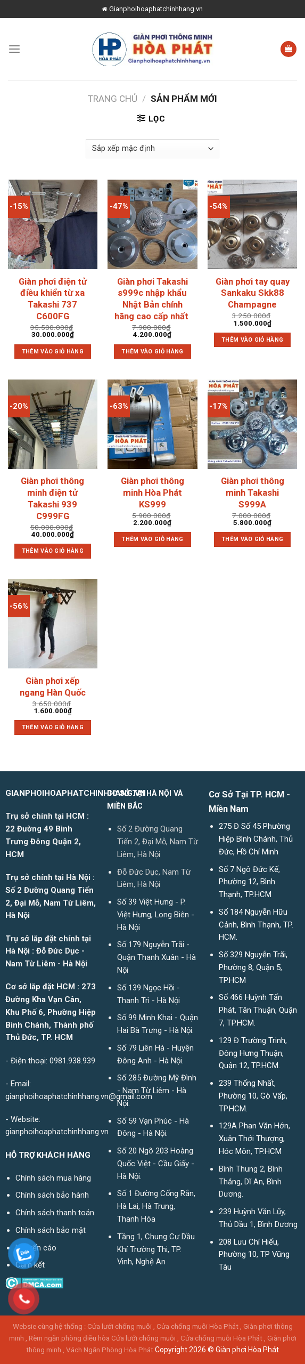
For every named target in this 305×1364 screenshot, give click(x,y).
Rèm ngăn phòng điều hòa (69, 1338)
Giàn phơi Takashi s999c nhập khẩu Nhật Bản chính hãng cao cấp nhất (152, 298)
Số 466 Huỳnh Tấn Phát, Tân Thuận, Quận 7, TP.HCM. (258, 1010)
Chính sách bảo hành (52, 1195)
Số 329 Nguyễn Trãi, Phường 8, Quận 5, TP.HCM (253, 967)
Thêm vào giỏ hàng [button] (53, 351)
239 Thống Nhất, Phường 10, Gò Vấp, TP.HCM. (253, 1095)
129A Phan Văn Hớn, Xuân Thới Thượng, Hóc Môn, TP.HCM (254, 1138)
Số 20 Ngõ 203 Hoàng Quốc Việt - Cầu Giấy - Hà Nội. (155, 1163)
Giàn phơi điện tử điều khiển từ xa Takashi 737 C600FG (53, 298)
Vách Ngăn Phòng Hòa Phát (109, 1350)
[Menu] (14, 48)
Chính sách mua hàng (53, 1178)
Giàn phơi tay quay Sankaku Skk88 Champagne (253, 293)
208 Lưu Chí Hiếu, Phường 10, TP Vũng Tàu (254, 1254)
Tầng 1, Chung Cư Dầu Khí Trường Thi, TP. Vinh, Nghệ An (156, 1249)
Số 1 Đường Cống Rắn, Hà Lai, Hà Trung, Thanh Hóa (156, 1206)
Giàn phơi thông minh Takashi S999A (252, 492)
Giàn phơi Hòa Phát (247, 1349)
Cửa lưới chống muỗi (119, 1326)
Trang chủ (112, 98)
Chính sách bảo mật (50, 1230)
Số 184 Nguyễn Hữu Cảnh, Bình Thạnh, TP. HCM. (256, 924)
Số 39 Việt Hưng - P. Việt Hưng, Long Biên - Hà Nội (155, 914)
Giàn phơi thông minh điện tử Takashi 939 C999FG (52, 498)
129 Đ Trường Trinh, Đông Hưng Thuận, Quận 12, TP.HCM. (253, 1053)
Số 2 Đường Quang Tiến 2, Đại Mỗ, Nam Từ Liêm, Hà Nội (157, 841)
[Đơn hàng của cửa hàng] (152, 148)
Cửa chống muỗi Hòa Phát (197, 1326)
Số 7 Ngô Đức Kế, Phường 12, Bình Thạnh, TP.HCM (249, 882)
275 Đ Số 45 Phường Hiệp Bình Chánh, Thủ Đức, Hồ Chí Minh (256, 839)
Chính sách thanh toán (54, 1212)
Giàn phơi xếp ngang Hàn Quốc (53, 686)
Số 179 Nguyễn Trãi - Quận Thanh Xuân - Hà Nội (156, 957)
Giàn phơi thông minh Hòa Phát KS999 (152, 492)
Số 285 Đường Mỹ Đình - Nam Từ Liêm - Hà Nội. (156, 1090)
